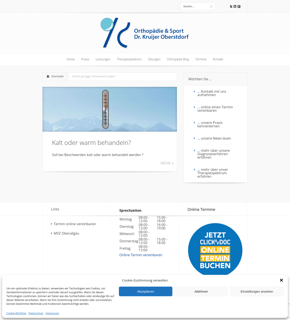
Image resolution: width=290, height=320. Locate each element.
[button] (281, 280)
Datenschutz (35, 313)
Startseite (57, 76)
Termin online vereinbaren (75, 224)
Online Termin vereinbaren (140, 255)
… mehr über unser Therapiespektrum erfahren (212, 173)
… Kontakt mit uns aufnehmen (211, 93)
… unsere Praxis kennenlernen (210, 124)
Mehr (166, 163)
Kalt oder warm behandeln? (91, 142)
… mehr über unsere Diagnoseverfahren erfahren (213, 154)
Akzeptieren (145, 291)
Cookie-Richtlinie (16, 313)
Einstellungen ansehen (257, 291)
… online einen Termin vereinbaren (215, 109)
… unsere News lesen (214, 138)
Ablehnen (201, 291)
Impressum (52, 313)
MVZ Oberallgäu (66, 233)
